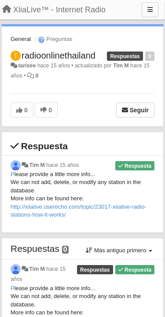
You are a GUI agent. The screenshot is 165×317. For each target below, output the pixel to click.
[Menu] (150, 9)
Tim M (120, 66)
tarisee (27, 66)
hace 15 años (62, 165)
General (21, 39)
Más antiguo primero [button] (119, 250)
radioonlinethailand (58, 55)
